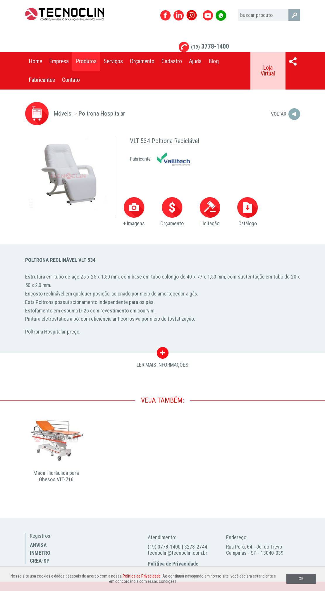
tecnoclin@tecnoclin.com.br (177, 553)
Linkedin (178, 15)
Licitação (210, 212)
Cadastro (171, 61)
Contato (71, 80)
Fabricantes (42, 80)
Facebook (165, 15)
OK (301, 578)
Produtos (86, 61)
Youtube (208, 15)
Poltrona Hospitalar (101, 113)
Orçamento (142, 61)
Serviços (113, 61)
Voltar (278, 114)
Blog (214, 61)
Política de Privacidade (173, 564)
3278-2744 (195, 547)
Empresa (59, 61)
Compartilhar (293, 61)
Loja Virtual (268, 70)
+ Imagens (134, 212)
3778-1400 (210, 46)
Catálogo (247, 212)
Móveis (62, 113)
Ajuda (195, 61)
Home (35, 61)
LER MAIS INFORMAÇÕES (162, 354)
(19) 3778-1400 (164, 547)
